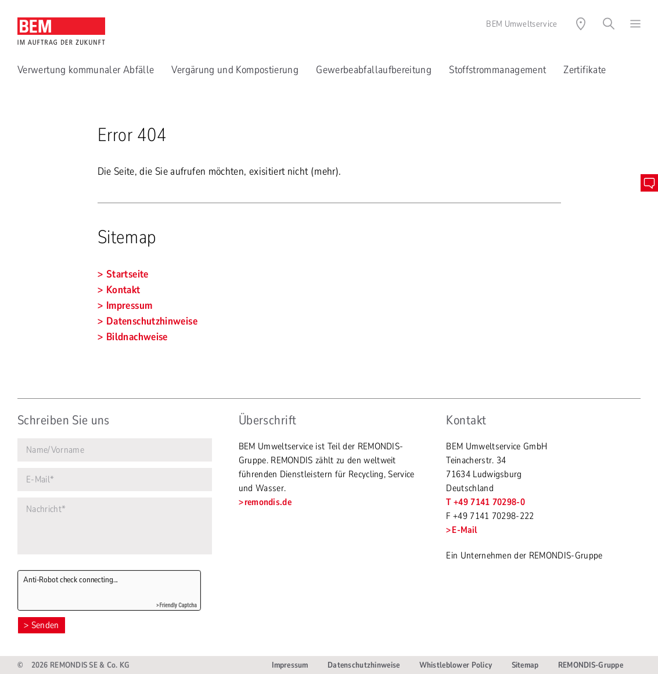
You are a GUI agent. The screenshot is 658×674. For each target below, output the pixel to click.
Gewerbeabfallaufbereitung (374, 70)
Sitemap (525, 665)
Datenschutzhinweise (364, 665)
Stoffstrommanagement (497, 70)
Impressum (290, 665)
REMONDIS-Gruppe (590, 665)
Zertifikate (584, 70)
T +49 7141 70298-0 (485, 502)
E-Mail (464, 530)
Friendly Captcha (178, 605)
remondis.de (268, 502)
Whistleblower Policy (455, 665)
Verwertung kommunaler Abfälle (85, 70)
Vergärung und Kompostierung (235, 70)
